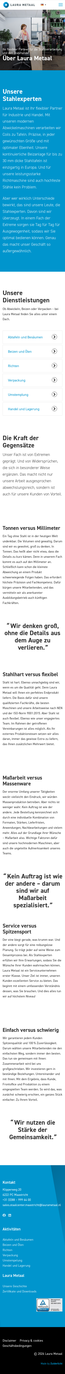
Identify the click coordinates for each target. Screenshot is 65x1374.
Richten (7, 1250)
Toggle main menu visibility (61, 4)
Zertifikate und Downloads (19, 1291)
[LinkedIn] (9, 1215)
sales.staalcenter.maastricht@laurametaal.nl (32, 1205)
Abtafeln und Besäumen (18, 1240)
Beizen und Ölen (13, 1245)
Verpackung (10, 1255)
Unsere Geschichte (15, 1286)
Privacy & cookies (31, 1341)
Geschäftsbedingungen (17, 1346)
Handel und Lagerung (16, 1266)
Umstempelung (12, 1260)
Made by (51, 1363)
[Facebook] (4, 1215)
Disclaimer (9, 1341)
